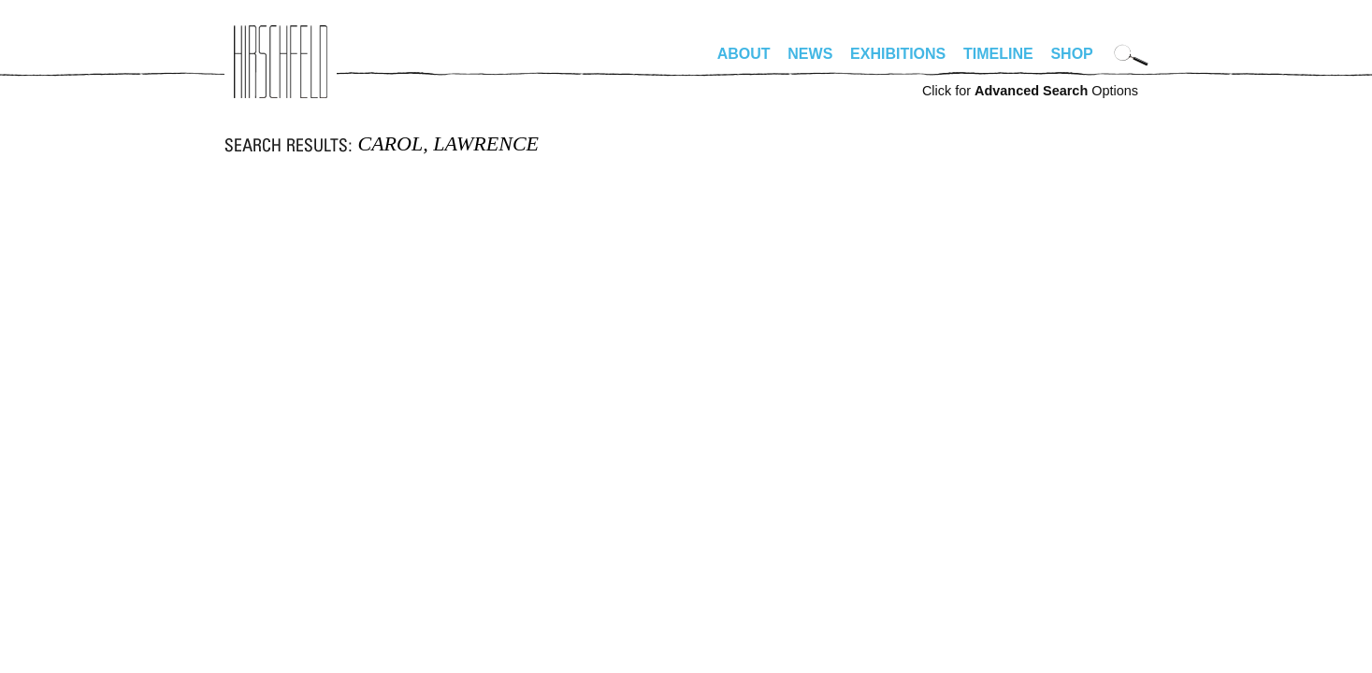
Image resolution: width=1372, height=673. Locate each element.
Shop (1071, 54)
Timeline (998, 54)
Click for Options (1030, 90)
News (809, 54)
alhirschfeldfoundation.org (280, 61)
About (744, 54)
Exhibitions (898, 54)
